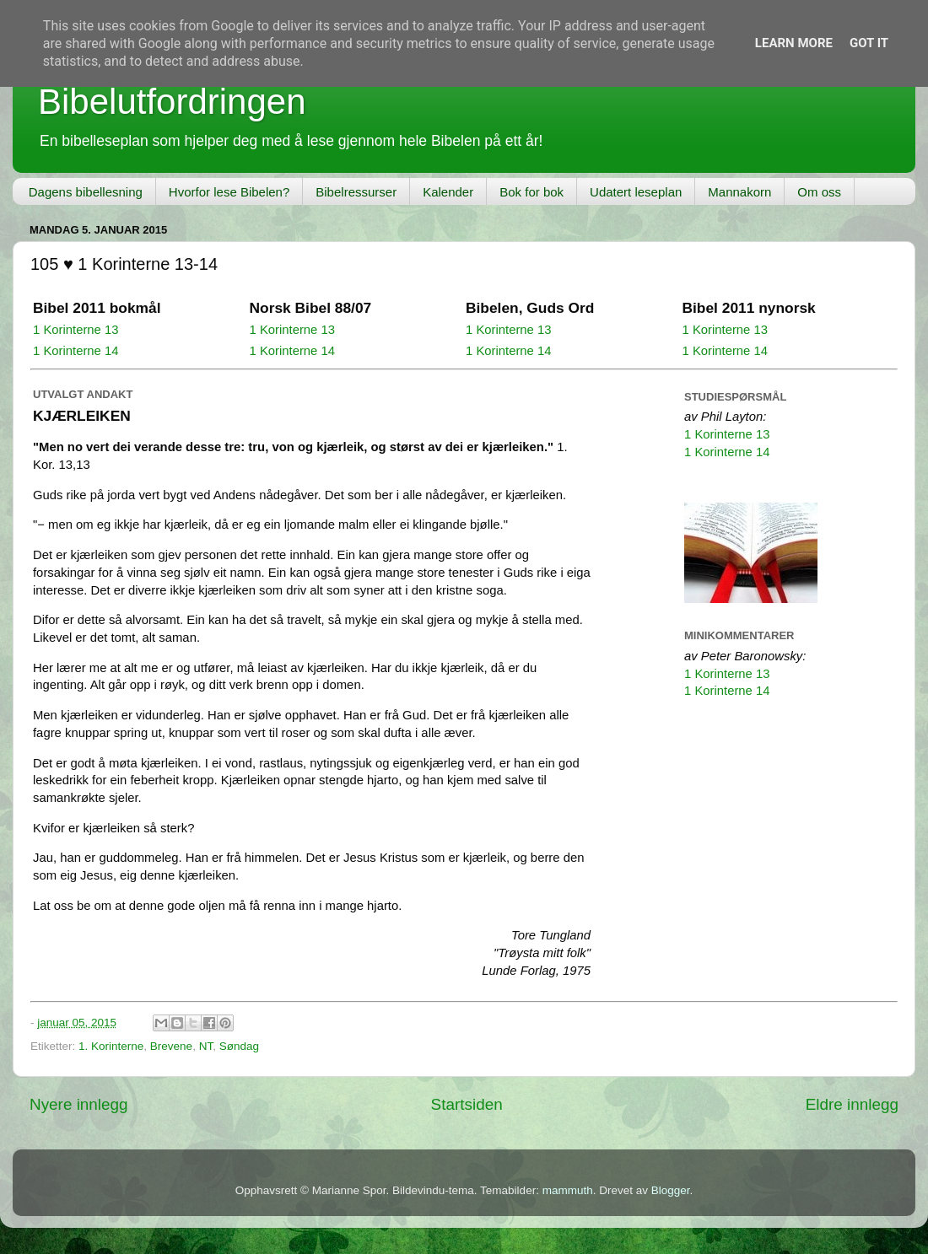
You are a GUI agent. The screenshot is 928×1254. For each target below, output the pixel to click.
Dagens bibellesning (86, 192)
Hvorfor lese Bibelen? (229, 192)
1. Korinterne (110, 1046)
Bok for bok (531, 192)
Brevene (171, 1046)
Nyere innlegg (79, 1104)
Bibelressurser (356, 192)
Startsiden (467, 1104)
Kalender (448, 192)
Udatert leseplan (636, 192)
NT (206, 1046)
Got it (869, 43)
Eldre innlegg (852, 1104)
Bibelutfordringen (172, 101)
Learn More (794, 43)
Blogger (670, 1190)
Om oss (819, 192)
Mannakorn (739, 192)
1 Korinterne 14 (76, 351)
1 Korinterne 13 (76, 329)
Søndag (239, 1046)
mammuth (567, 1190)
